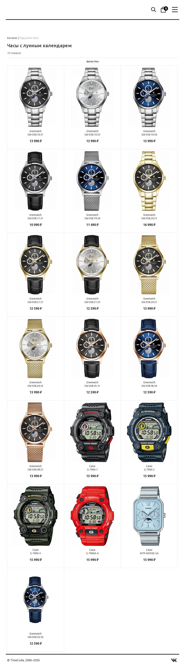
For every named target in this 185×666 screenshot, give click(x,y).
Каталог (12, 38)
